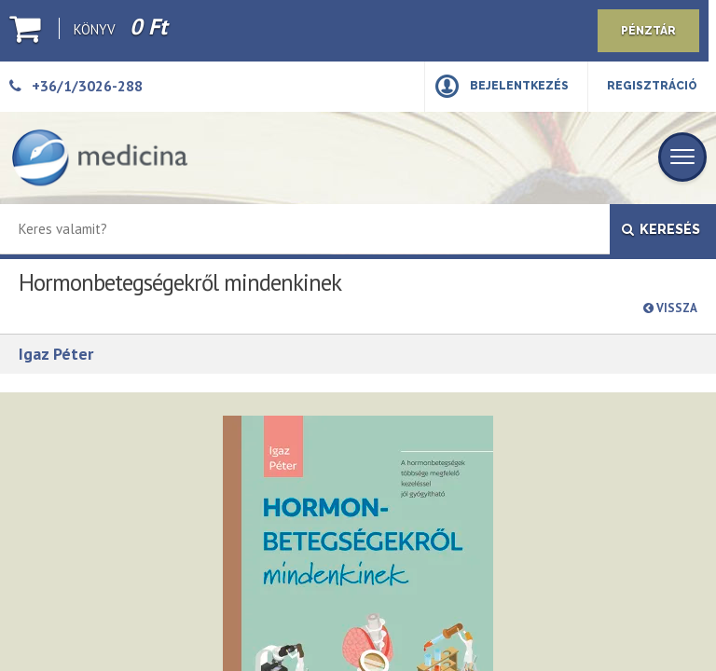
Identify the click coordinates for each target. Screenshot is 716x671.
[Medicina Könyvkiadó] (99, 158)
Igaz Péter (56, 353)
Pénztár (648, 30)
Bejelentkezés (519, 85)
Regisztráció (652, 85)
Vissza (670, 308)
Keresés (661, 229)
